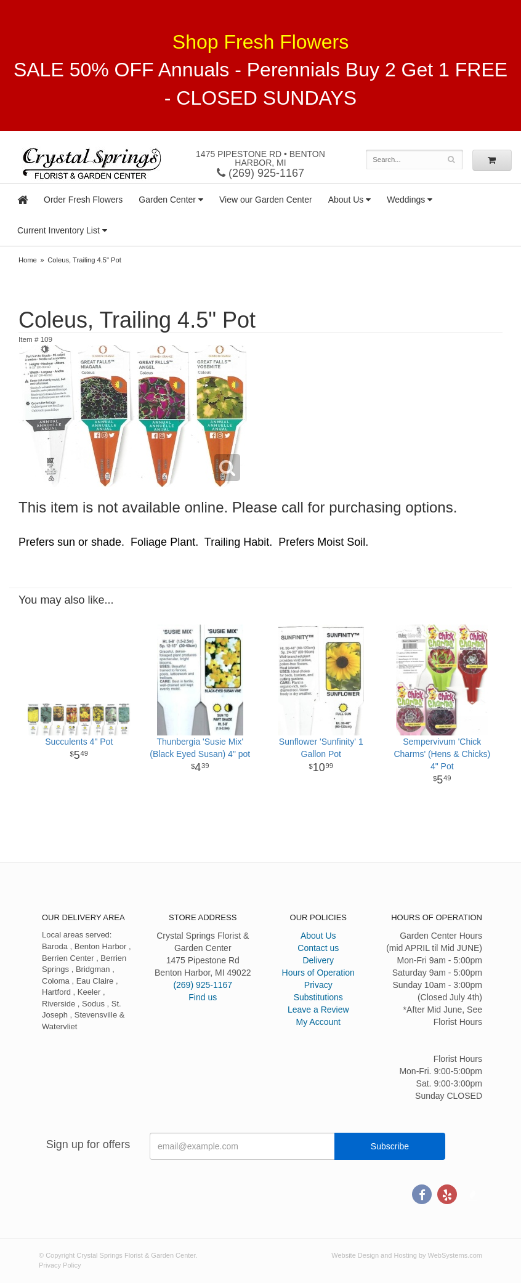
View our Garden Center (265, 199)
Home (27, 260)
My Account (318, 1022)
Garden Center (167, 199)
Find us (202, 997)
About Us (346, 199)
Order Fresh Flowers (83, 199)
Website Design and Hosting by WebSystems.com (406, 1255)
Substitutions (318, 997)
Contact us (318, 948)
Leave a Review (318, 1009)
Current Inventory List (58, 230)
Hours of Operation (318, 972)
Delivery (318, 960)
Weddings (406, 199)
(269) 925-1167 (260, 173)
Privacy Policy (60, 1265)
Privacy (318, 985)
